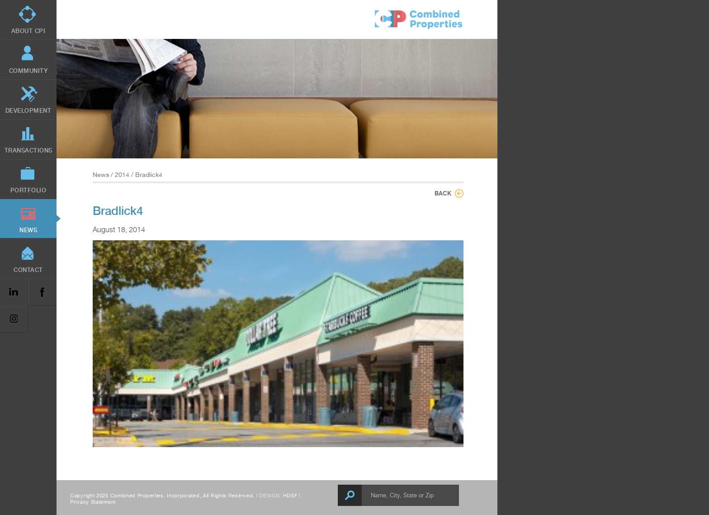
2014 (122, 174)
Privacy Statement (93, 502)
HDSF (290, 496)
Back (443, 193)
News (101, 174)
